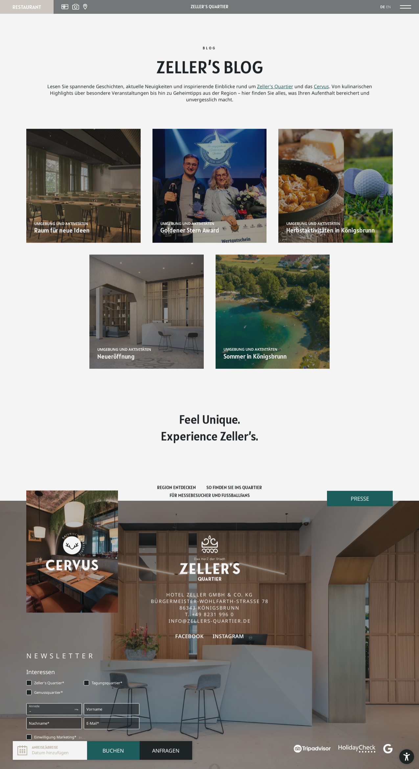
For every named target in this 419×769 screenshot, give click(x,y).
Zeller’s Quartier (275, 89)
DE (382, 6)
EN (388, 6)
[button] (406, 756)
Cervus (321, 89)
